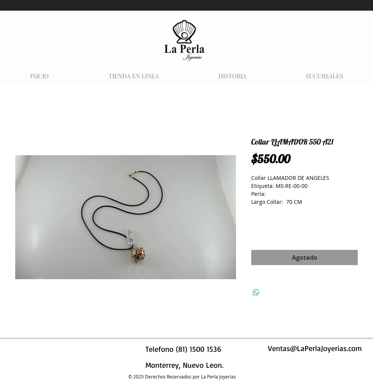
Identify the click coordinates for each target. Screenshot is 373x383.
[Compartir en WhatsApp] (256, 292)
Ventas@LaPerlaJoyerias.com (315, 348)
